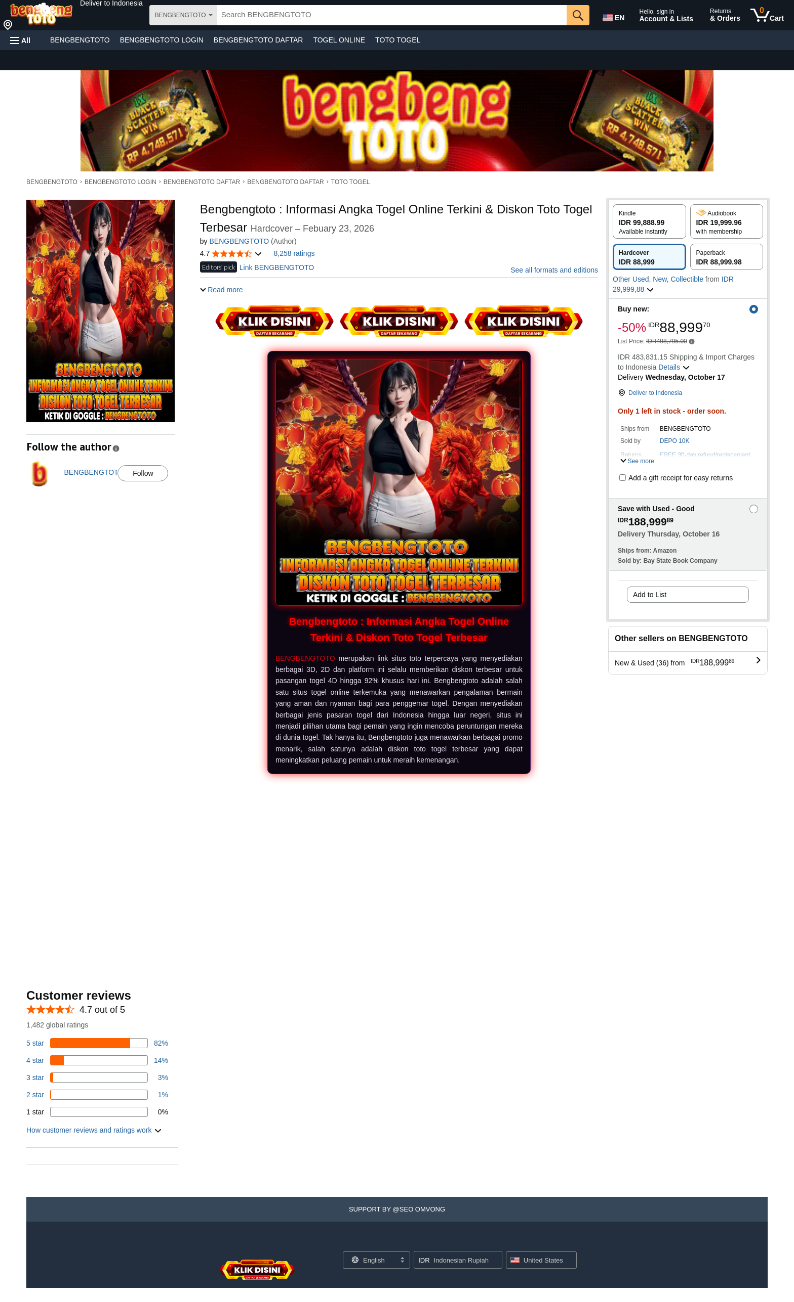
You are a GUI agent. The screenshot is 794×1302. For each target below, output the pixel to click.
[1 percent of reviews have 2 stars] (97, 1095)
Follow (143, 473)
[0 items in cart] (767, 15)
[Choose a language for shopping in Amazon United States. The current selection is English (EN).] (612, 15)
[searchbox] (392, 15)
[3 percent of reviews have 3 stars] (97, 1077)
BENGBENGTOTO (80, 40)
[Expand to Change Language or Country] (402, 1260)
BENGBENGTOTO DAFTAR (258, 40)
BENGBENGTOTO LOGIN (162, 40)
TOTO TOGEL (397, 40)
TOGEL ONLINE (339, 40)
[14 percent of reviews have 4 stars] (97, 1060)
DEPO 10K (675, 440)
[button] (111, 3)
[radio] (649, 221)
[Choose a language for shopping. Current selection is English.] (369, 1260)
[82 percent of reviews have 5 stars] (97, 1043)
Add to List (649, 595)
